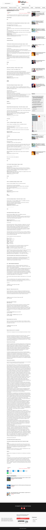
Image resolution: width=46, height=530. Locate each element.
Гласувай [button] (33, 110)
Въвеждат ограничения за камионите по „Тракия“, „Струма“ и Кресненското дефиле (40, 22)
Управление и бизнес (25, 7)
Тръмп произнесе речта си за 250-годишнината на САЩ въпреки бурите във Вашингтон (40, 37)
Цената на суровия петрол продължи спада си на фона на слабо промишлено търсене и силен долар (21, 478)
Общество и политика (13, 7)
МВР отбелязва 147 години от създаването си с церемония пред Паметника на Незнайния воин (40, 30)
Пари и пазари (22, 9)
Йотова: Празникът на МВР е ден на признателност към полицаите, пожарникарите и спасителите (40, 14)
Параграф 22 (35, 134)
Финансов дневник (4, 7)
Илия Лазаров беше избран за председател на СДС (40, 61)
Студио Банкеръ (37, 7)
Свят (19, 7)
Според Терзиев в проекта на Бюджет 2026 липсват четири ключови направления (40, 69)
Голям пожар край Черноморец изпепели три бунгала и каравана (40, 53)
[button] (9, 471)
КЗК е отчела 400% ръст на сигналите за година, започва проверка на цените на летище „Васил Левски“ (40, 85)
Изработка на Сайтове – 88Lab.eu (23, 523)
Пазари (32, 7)
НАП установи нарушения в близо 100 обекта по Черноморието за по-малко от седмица (40, 77)
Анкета (33, 93)
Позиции (43, 7)
